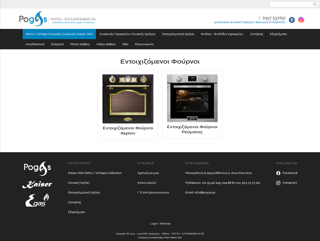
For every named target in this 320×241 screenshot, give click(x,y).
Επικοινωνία (147, 183)
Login (153, 223)
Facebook (287, 173)
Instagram (286, 183)
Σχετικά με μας (148, 173)
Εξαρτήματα (76, 212)
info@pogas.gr (205, 192)
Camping (74, 202)
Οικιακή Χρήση (78, 183)
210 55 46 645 (211, 183)
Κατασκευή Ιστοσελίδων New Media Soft (160, 237)
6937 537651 (272, 18)
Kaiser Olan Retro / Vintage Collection (95, 173)
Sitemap (165, 223)
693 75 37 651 (251, 183)
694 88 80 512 (231, 183)
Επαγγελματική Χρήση (84, 192)
